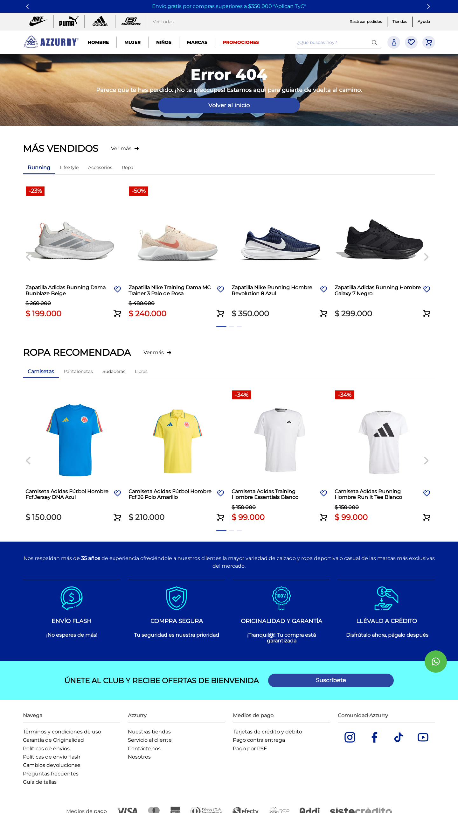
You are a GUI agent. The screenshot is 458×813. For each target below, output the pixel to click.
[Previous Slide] (28, 6)
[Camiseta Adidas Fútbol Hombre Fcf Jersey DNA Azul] (74, 455)
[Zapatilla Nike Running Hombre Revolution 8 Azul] (281, 252)
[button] (117, 308)
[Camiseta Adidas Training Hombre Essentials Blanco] (281, 455)
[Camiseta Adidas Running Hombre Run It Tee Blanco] (384, 455)
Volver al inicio (229, 105)
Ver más (121, 148)
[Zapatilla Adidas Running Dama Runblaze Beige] (74, 252)
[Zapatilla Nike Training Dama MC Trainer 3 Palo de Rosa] (177, 252)
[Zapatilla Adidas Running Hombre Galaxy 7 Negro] (384, 252)
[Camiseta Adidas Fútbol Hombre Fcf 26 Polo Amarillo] (177, 455)
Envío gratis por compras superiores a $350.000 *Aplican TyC (228, 6)
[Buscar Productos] (375, 42)
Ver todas (163, 22)
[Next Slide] (429, 6)
